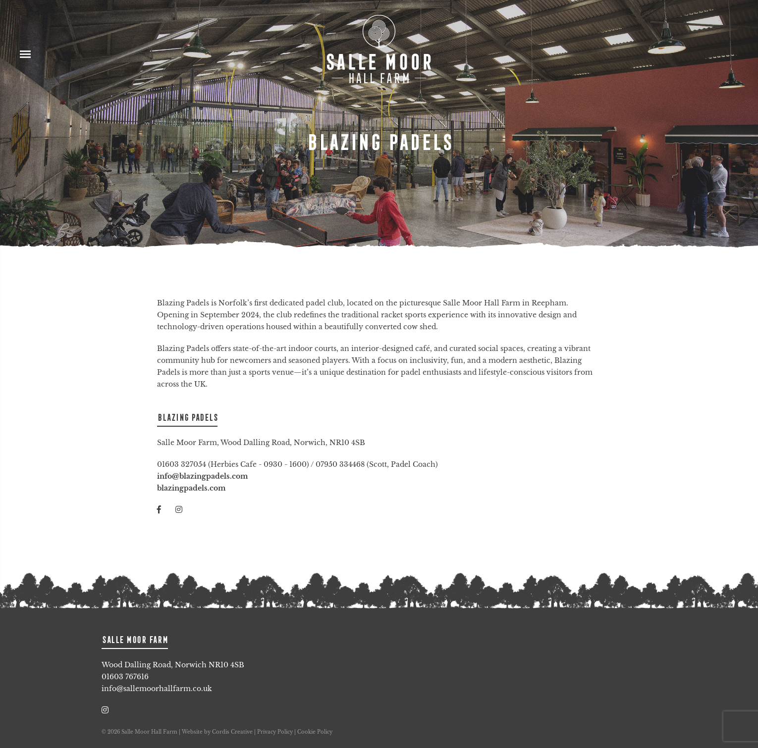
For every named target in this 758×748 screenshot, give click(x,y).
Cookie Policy (314, 732)
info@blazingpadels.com (202, 476)
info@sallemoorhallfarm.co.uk (157, 688)
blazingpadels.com (191, 488)
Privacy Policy (275, 732)
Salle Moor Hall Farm (379, 49)
